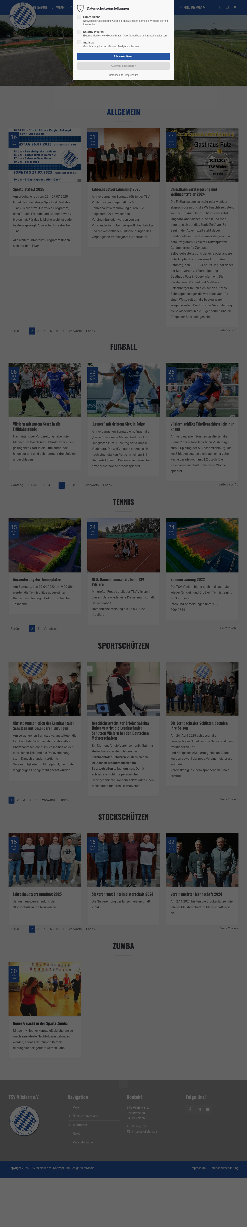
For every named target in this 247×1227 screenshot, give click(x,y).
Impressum (131, 75)
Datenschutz (116, 75)
